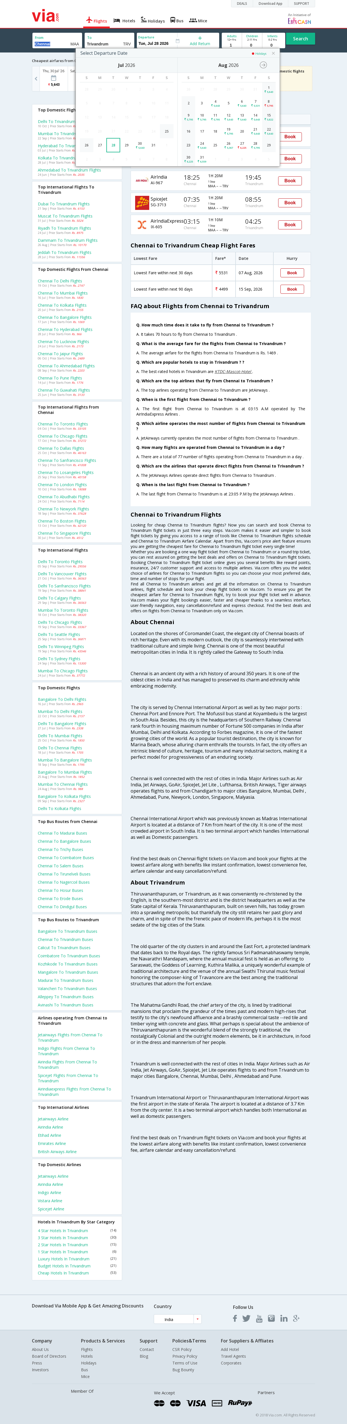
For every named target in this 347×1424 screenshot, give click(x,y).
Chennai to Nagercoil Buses (64, 882)
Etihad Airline (49, 1135)
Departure (146, 37)
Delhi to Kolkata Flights (59, 808)
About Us (40, 1349)
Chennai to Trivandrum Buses (65, 939)
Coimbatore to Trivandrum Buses (69, 955)
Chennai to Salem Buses (61, 865)
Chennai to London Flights (62, 484)
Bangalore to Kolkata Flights (64, 796)
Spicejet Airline (51, 1209)
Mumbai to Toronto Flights (63, 610)
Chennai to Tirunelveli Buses (64, 874)
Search (300, 39)
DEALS (242, 3)
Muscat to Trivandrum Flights (65, 216)
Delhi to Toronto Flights (60, 561)
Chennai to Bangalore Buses (64, 841)
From (39, 37)
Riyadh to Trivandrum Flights (64, 228)
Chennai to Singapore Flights (64, 533)
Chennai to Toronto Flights (63, 424)
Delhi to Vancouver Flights (62, 573)
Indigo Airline (49, 1192)
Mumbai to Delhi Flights (60, 711)
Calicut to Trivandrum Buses (64, 947)
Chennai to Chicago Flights (62, 436)
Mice (85, 1376)
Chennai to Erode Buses (60, 898)
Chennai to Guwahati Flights (64, 390)
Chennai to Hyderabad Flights (65, 329)
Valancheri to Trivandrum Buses (67, 988)
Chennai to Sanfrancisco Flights (67, 460)
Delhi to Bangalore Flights (62, 723)
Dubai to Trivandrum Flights (64, 204)
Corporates (231, 1363)
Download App (270, 3)
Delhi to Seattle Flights (59, 634)
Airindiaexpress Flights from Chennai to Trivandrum (74, 1091)
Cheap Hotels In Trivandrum (77, 1273)
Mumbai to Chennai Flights (63, 784)
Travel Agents (233, 1356)
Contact (147, 1349)
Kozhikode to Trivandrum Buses (68, 964)
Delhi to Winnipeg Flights (61, 646)
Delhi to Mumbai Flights (60, 735)
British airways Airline (57, 1151)
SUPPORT (301, 3)
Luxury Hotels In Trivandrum (77, 1258)
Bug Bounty (183, 1369)
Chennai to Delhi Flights (60, 281)
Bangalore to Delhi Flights (62, 699)
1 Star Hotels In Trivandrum (77, 1251)
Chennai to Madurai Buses (62, 833)
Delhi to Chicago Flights (60, 622)
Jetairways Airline (53, 1119)
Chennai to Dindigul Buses (62, 906)
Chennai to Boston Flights (62, 521)
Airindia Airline (50, 1127)
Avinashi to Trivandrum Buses (65, 1005)
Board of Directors (49, 1356)
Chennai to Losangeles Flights (66, 472)
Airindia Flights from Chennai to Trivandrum (67, 1064)
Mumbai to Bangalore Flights (65, 760)
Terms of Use (184, 1363)
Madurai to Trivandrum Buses (65, 980)
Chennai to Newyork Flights (63, 509)
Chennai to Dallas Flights (61, 448)
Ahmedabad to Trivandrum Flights (69, 170)
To (89, 37)
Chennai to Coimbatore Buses (66, 857)
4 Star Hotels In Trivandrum (77, 1230)
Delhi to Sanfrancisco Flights (64, 586)
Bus (84, 1369)
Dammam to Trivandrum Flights (68, 240)
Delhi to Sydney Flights (59, 658)
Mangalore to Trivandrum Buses (68, 972)
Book (290, 136)
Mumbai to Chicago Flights (63, 670)
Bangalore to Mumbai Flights (65, 772)
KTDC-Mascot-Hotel (233, 371)
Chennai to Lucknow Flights (63, 341)
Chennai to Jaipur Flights (60, 353)
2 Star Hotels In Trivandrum (77, 1244)
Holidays (88, 1363)
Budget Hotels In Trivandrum (77, 1266)
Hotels (87, 1356)
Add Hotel (230, 1349)
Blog (144, 1356)
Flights (87, 1349)
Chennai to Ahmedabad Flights (66, 365)
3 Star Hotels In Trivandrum (77, 1237)
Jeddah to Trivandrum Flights (64, 252)
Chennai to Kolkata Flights (62, 305)
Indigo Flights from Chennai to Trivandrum (66, 1051)
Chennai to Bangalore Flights (65, 317)
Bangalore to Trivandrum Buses (67, 931)
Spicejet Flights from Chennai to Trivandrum (68, 1078)
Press (37, 1363)
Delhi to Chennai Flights (60, 748)
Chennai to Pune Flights (60, 378)
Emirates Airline (52, 1143)
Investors (40, 1369)
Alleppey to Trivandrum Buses (66, 996)
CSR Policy (182, 1349)
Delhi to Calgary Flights (59, 598)
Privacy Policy (184, 1356)
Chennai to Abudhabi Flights (64, 496)
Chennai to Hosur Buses (60, 890)
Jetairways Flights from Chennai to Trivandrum (70, 1037)
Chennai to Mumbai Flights (63, 293)
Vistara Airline (50, 1200)
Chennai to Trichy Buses (60, 849)
